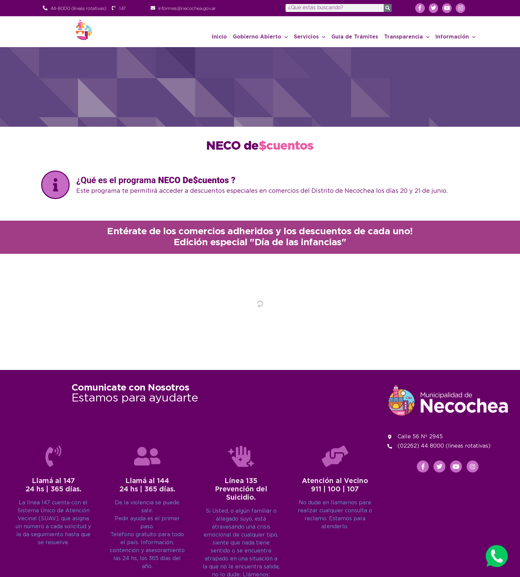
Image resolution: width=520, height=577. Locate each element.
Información (455, 37)
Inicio (219, 37)
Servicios (309, 37)
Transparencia (406, 37)
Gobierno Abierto (260, 37)
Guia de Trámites (354, 37)
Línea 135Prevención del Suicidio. (241, 557)
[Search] (388, 8)
